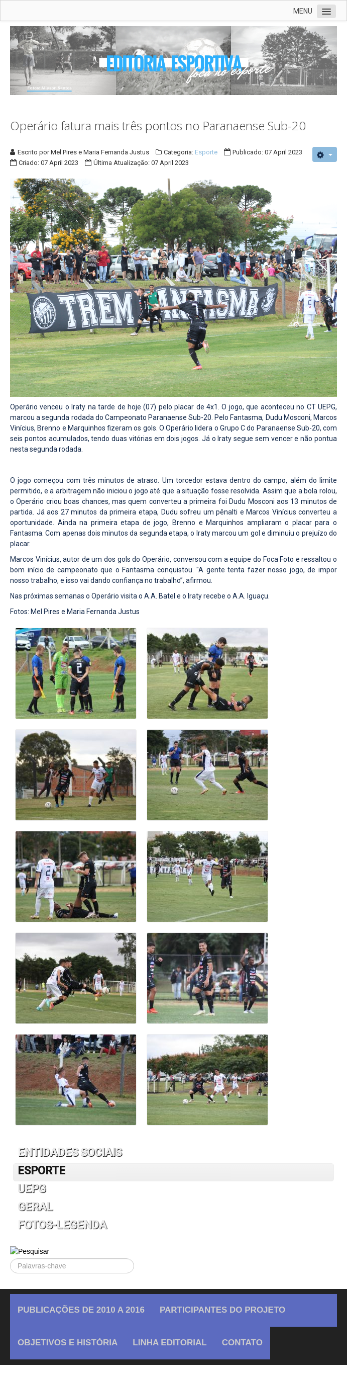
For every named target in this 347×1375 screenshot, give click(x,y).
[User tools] (324, 154)
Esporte (206, 152)
